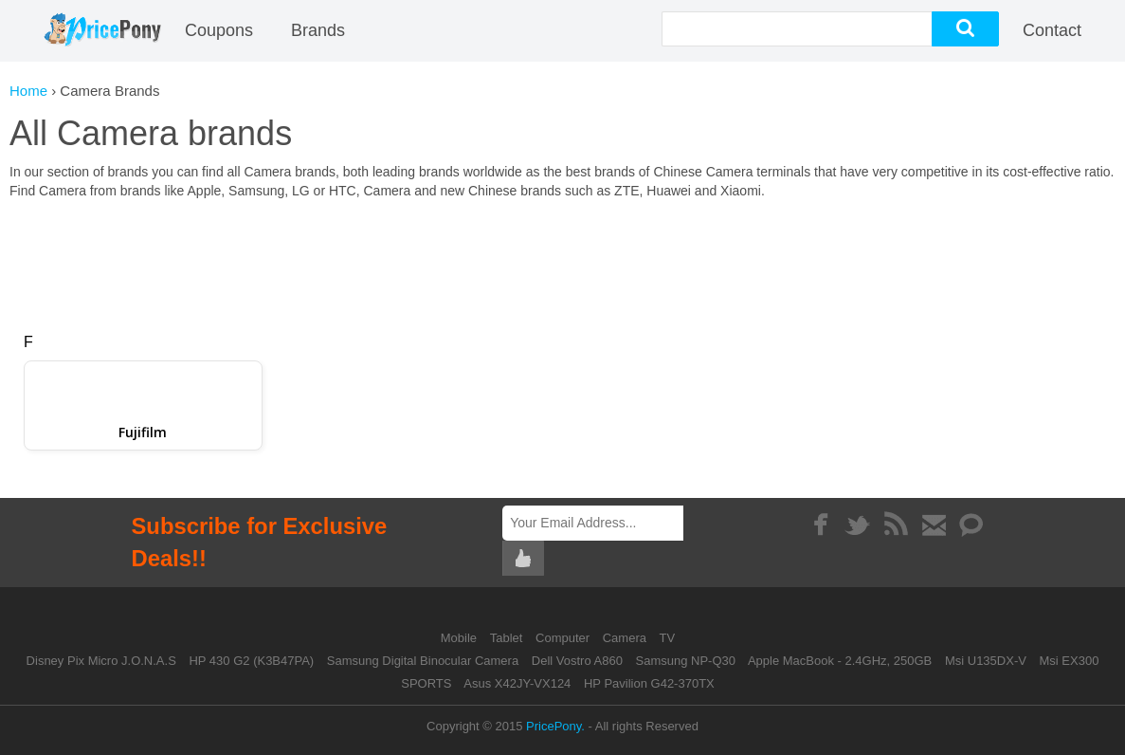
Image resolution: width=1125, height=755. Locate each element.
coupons (219, 30)
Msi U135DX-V (985, 661)
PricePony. (555, 726)
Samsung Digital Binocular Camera (422, 661)
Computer (564, 638)
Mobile (461, 638)
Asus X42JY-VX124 (517, 683)
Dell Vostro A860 (577, 661)
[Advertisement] (563, 257)
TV (668, 638)
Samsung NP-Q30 (686, 661)
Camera (626, 638)
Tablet (508, 638)
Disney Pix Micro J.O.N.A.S (101, 661)
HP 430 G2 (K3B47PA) (251, 661)
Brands (318, 30)
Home (28, 91)
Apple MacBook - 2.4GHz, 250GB (840, 661)
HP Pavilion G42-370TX (649, 683)
